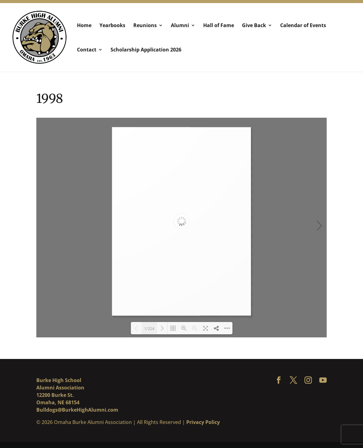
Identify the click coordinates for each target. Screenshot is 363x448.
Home (84, 26)
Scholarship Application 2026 (146, 50)
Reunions (145, 26)
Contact (86, 50)
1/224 (149, 328)
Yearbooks (112, 26)
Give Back (254, 26)
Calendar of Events (303, 26)
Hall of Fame (218, 26)
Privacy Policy (203, 422)
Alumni (180, 26)
